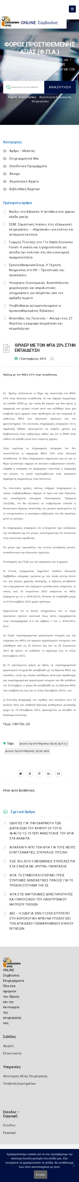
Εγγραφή (9, 1133)
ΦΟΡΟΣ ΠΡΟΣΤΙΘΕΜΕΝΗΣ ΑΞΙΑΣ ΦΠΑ (27, 751)
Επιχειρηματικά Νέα (24, 158)
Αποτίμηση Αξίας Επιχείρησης (25, 1076)
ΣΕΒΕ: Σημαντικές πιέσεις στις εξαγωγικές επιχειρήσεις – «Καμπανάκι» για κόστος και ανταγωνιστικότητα (41, 229)
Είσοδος (9, 1125)
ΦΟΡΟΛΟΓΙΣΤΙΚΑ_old (54, 60)
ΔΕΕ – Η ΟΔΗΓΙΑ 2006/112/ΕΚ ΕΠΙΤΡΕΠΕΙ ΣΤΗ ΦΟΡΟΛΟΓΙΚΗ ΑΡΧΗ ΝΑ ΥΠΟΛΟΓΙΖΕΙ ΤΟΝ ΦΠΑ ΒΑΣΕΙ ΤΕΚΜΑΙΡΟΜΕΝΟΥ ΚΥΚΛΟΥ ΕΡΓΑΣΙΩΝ (41, 921)
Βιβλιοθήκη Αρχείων (24, 189)
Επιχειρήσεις (40, 101)
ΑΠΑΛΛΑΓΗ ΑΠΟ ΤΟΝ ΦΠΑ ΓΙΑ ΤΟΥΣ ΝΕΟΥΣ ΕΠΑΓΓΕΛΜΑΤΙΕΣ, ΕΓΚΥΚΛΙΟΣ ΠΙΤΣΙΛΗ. (42, 849)
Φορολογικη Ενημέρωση (55, 97)
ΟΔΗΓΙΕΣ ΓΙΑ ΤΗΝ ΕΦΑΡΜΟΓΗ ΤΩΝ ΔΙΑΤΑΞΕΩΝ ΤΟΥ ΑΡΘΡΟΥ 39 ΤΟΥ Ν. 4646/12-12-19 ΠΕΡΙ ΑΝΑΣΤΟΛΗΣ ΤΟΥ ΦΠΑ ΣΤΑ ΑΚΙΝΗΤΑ (41, 830)
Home (10, 60)
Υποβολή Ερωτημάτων (19, 1083)
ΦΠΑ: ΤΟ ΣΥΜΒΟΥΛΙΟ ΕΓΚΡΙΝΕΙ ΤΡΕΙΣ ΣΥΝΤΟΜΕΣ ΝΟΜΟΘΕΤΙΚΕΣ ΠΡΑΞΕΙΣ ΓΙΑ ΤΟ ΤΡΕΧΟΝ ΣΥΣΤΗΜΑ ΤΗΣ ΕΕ (41, 880)
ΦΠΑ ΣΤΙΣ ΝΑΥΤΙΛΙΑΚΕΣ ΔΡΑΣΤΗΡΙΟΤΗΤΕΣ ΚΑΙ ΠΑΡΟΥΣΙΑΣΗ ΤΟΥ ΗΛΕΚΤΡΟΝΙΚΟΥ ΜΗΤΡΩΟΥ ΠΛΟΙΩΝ (41, 899)
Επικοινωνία (12, 1053)
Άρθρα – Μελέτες (22, 151)
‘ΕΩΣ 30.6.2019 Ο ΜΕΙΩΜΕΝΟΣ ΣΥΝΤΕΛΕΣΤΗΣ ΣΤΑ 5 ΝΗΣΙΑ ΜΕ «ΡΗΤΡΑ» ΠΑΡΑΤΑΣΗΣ (42, 863)
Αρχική (8, 1046)
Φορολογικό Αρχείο (24, 181)
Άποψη (14, 174)
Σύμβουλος (26, 60)
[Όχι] (74, 1167)
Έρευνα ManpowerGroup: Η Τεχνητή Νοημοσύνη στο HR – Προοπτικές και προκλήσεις (36, 270)
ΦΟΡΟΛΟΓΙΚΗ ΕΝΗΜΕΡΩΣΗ (32, 64)
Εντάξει (40, 1174)
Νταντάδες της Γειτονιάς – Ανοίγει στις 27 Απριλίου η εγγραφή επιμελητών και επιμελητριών (40, 323)
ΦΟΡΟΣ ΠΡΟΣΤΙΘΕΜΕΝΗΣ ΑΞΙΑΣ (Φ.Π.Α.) (44, 743)
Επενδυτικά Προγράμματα (28, 166)
